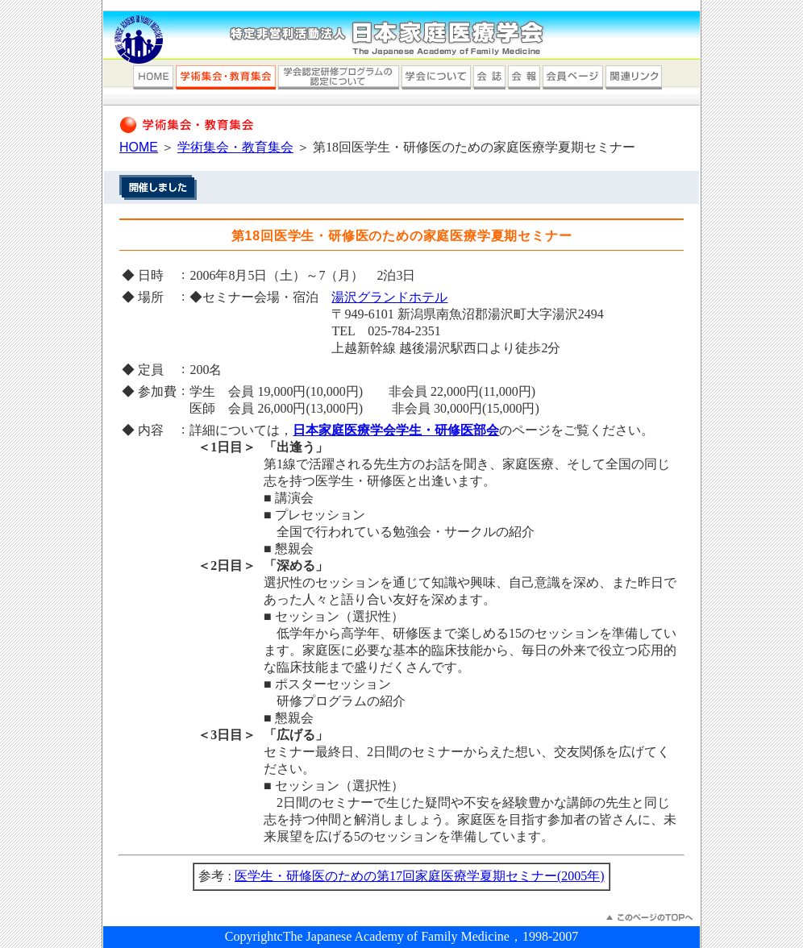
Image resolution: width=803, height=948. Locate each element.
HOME (138, 147)
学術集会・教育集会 (235, 147)
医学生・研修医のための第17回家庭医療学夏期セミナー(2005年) (420, 876)
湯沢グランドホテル (389, 297)
